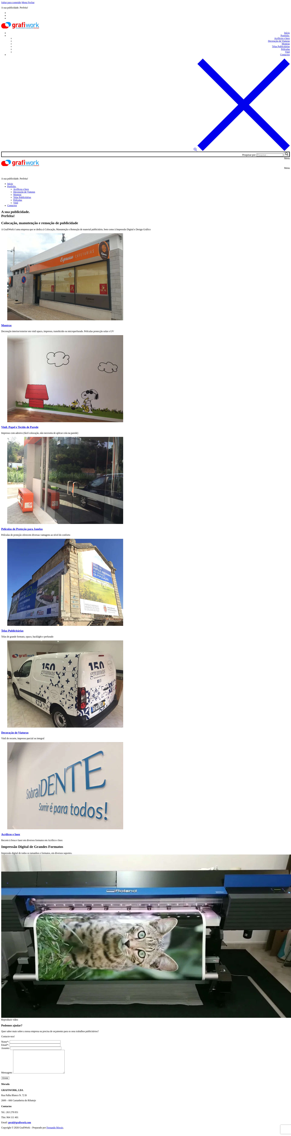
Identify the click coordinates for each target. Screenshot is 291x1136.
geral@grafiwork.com (19, 1127)
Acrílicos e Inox (10, 834)
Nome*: (31, 1041)
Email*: (30, 1045)
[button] (145, 1019)
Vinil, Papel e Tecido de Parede (19, 427)
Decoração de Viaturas (15, 732)
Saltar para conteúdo (11, 2)
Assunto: (31, 1048)
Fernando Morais (54, 1132)
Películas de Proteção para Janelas (22, 529)
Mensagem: (36, 1077)
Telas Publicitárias (12, 630)
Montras (6, 325)
